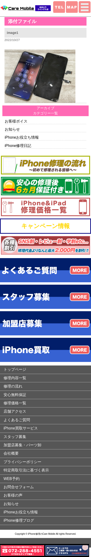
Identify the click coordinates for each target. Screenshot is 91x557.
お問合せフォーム (19, 487)
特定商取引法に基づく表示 (26, 470)
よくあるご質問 (17, 420)
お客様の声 (13, 495)
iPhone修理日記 (18, 146)
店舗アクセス (15, 411)
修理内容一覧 (15, 378)
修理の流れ (13, 386)
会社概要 (11, 453)
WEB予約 (12, 479)
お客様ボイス (16, 121)
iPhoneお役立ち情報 (22, 137)
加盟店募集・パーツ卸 (22, 445)
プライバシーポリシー (22, 462)
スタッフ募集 (15, 437)
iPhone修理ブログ (19, 520)
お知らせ (12, 129)
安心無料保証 (15, 395)
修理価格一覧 (15, 403)
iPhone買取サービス (21, 428)
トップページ (15, 369)
